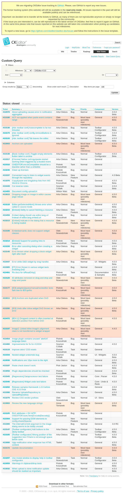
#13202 (6, 387)
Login (67, 47)
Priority (83, 109)
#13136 (6, 127)
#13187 (6, 365)
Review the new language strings (27, 403)
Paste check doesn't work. (24, 365)
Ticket (5, 109)
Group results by (9, 87)
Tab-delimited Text (80, 486)
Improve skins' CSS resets (24, 349)
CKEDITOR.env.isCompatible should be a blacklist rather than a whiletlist (31, 165)
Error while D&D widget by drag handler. (30, 262)
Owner (59, 109)
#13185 (6, 434)
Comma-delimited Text (60, 486)
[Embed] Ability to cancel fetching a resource (32, 210)
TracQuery (93, 476)
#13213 (6, 220)
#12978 (6, 112)
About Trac (86, 47)
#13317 (6, 159)
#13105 (6, 413)
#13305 (6, 267)
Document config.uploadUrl (24, 191)
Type (72, 109)
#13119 (6, 349)
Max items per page (91, 87)
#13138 (6, 154)
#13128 (6, 278)
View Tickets (101, 52)
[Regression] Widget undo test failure (29, 381)
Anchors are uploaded (22, 143)
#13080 (6, 442)
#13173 (6, 133)
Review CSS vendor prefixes (25, 398)
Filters (10, 65)
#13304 (6, 418)
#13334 (6, 355)
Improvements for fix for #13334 (26, 344)
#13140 (6, 251)
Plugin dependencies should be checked (30, 371)
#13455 (6, 191)
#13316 (6, 164)
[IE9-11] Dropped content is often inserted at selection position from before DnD (32, 319)
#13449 (6, 186)
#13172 (6, 448)
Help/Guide (76, 47)
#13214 (6, 241)
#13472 (6, 318)
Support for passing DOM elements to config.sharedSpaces (29, 419)
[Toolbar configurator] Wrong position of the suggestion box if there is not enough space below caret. (32, 437)
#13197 (6, 328)
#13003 (6, 143)
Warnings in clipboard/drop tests (27, 463)
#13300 (6, 424)
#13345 (6, 376)
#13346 (6, 381)
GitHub (60, 5)
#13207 (6, 458)
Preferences (97, 47)
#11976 (6, 180)
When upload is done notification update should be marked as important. (30, 469)
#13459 (6, 215)
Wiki (62, 52)
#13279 (6, 398)
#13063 (6, 403)
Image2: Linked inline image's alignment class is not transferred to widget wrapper (31, 329)
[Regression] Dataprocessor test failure (30, 376)
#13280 (6, 308)
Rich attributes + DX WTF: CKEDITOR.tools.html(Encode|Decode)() (31, 414)
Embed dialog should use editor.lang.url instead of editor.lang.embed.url (30, 216)
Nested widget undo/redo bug (25, 355)
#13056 (6, 371)
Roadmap (86, 52)
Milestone (19, 71)
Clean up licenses (20, 170)
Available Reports (97, 56)
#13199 (6, 231)
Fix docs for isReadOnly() (24, 272)
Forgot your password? (112, 47)
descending (37, 87)
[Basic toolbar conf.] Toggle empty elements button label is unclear (32, 155)
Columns (11, 82)
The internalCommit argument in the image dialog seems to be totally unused (31, 425)
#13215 (6, 210)
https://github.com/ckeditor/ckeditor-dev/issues (52, 31)
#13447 (6, 262)
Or (103, 75)
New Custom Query (113, 56)
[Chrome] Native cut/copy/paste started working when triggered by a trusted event (31, 160)
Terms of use (83, 491)
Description (73, 87)
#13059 (6, 463)
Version (115, 109)
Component (99, 109)
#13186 (6, 117)
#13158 (6, 246)
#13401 (6, 272)
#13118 (6, 204)
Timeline (74, 52)
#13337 (6, 175)
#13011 (6, 298)
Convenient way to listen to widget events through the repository (31, 176)
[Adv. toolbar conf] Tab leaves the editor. (30, 138)
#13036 (6, 360)
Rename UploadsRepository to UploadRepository (26, 393)
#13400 (6, 344)
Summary (16, 109)
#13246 (6, 170)
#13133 (6, 138)
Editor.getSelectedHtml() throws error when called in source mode (32, 205)
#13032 (6, 468)
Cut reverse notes (20, 186)
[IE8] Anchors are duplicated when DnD (30, 298)
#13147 (6, 429)
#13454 (6, 338)
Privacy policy (97, 491)
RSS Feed (43, 486)
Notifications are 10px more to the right (30, 360)
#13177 (6, 288)
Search (114, 52)
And (6, 75)
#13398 (6, 392)
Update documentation (22, 448)
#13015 (6, 194)
